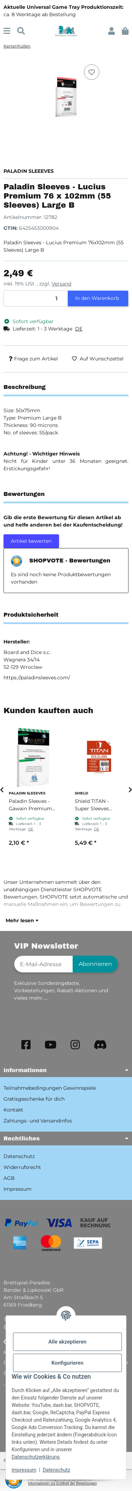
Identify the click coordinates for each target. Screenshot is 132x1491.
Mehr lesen (22, 920)
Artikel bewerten (31, 541)
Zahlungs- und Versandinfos (38, 1121)
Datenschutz (56, 1470)
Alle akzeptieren (67, 1342)
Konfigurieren (67, 1363)
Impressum (24, 1470)
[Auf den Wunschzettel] (91, 72)
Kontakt (13, 1110)
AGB (9, 1178)
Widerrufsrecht (22, 1167)
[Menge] (36, 299)
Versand (61, 284)
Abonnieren (95, 964)
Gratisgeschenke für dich (34, 1099)
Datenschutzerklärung (35, 1457)
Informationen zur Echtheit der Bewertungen (62, 1483)
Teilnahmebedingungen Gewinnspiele (50, 1088)
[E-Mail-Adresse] (43, 964)
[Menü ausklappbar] (7, 31)
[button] (111, 31)
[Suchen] (21, 31)
